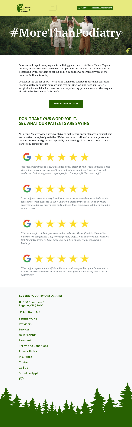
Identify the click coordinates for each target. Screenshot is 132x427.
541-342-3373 (29, 312)
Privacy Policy (28, 351)
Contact (24, 362)
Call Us (83, 8)
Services (24, 329)
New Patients (27, 335)
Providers (25, 324)
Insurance (25, 356)
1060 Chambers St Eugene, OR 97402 (32, 303)
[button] (10, 32)
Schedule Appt (28, 373)
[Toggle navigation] (53, 8)
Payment (25, 340)
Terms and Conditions (33, 346)
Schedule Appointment (101, 8)
